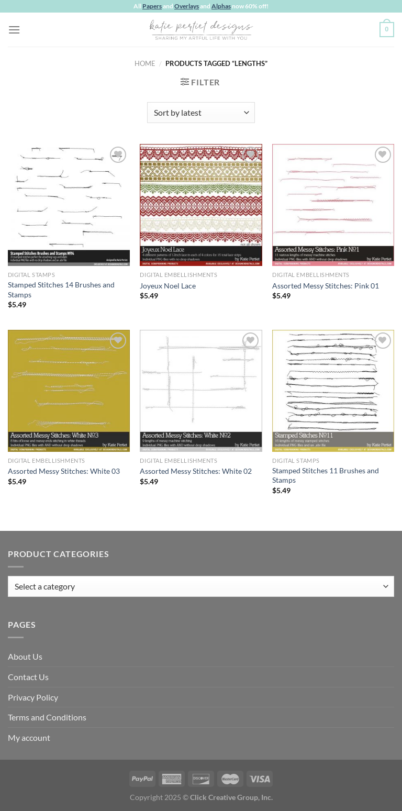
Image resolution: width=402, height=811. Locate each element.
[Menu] (14, 29)
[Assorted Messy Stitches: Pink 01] (333, 205)
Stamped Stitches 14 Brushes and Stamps (61, 289)
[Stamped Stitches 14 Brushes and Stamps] (69, 205)
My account (29, 737)
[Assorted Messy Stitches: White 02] (201, 391)
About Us (25, 656)
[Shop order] (200, 112)
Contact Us (28, 677)
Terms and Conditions (47, 717)
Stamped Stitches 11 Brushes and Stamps (325, 475)
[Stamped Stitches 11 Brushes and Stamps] (333, 391)
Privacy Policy (33, 697)
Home (145, 63)
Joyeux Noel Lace (168, 285)
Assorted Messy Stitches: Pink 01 (325, 285)
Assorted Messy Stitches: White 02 (196, 470)
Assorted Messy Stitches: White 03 (64, 470)
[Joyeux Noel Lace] (201, 205)
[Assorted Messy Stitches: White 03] (69, 391)
